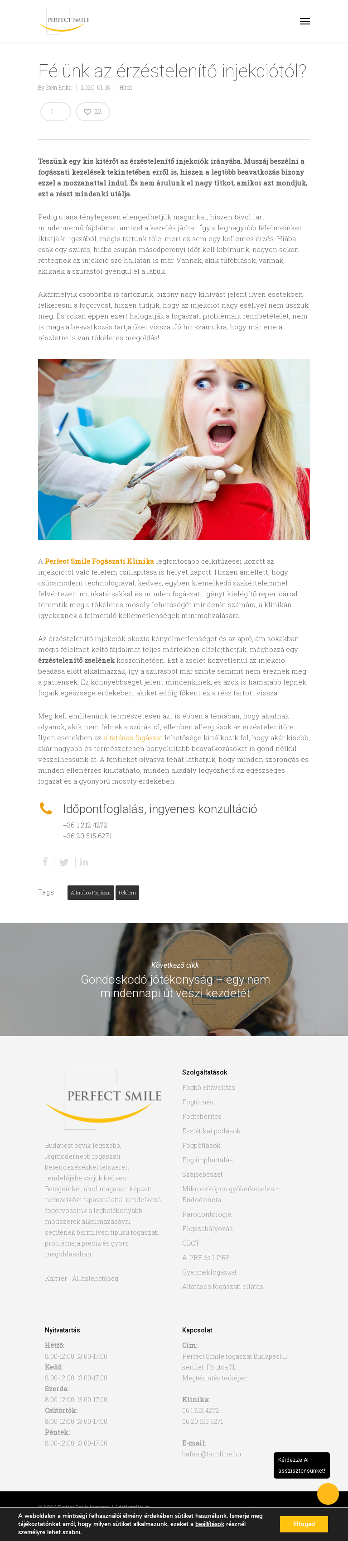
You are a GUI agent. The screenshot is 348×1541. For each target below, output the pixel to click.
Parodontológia (207, 1214)
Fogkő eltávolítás (208, 1087)
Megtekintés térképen (215, 1378)
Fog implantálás (207, 1160)
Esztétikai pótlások (211, 1131)
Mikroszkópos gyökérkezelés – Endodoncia (231, 1194)
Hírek (126, 87)
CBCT (191, 1243)
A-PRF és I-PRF (206, 1257)
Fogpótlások (201, 1145)
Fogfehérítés (202, 1116)
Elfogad (303, 1524)
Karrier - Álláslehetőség (81, 1278)
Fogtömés (197, 1102)
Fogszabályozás (207, 1228)
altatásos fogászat (133, 737)
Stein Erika (59, 87)
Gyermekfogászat (209, 1272)
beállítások (209, 1524)
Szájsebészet (202, 1174)
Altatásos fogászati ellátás (222, 1286)
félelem (127, 892)
